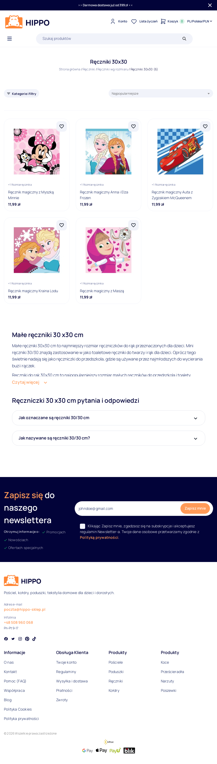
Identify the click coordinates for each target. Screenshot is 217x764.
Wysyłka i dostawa (72, 681)
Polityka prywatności (21, 718)
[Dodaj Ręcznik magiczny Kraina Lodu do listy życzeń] (61, 225)
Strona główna (70, 69)
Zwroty (62, 699)
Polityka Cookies (18, 709)
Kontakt (10, 671)
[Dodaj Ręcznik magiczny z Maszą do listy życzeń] (133, 225)
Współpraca (14, 690)
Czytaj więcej (25, 382)
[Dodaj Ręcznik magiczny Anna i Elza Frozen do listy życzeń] (133, 126)
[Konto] (118, 21)
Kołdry (114, 690)
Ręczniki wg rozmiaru (112, 69)
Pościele (116, 662)
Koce (165, 662)
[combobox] (161, 93)
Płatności (64, 690)
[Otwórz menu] (9, 39)
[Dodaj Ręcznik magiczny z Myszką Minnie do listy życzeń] (61, 126)
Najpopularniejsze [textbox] (125, 93)
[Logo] (27, 21)
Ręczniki (89, 69)
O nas (9, 662)
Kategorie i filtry (24, 93)
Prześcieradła (172, 671)
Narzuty (167, 681)
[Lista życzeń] (143, 21)
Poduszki (116, 671)
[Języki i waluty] (200, 21)
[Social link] (6, 639)
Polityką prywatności (99, 537)
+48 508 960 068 (18, 622)
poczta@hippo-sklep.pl (24, 609)
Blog (7, 699)
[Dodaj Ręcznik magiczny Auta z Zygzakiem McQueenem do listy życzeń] (205, 126)
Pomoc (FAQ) (15, 681)
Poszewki (169, 690)
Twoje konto (66, 662)
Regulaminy (66, 671)
